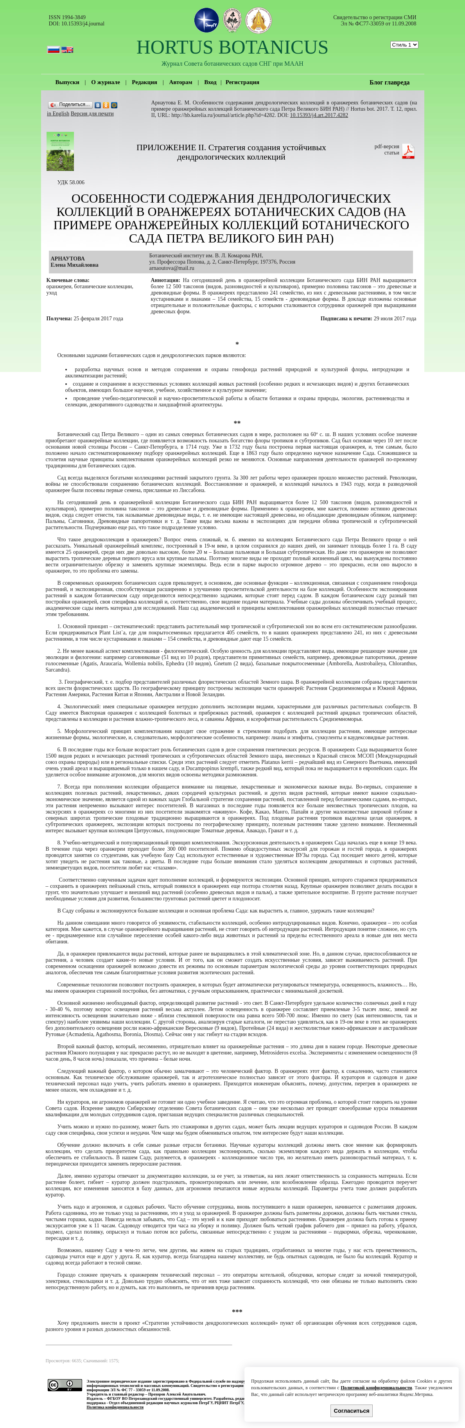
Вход (210, 82)
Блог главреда (390, 82)
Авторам (180, 82)
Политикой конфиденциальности (376, 1387)
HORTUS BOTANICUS (232, 47)
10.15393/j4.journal (82, 24)
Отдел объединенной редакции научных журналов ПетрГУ (160, 1403)
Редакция (144, 82)
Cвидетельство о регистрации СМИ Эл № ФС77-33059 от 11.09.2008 (374, 20)
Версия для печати (92, 114)
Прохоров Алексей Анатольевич (176, 1394)
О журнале (105, 82)
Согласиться (352, 1411)
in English (58, 114)
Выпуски (67, 82)
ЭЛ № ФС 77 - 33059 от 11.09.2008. (140, 1390)
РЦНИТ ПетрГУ (228, 1403)
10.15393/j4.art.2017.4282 (319, 115)
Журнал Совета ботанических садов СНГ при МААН (232, 63)
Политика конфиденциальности (115, 1407)
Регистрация (243, 82)
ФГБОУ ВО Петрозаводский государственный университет (159, 1398)
